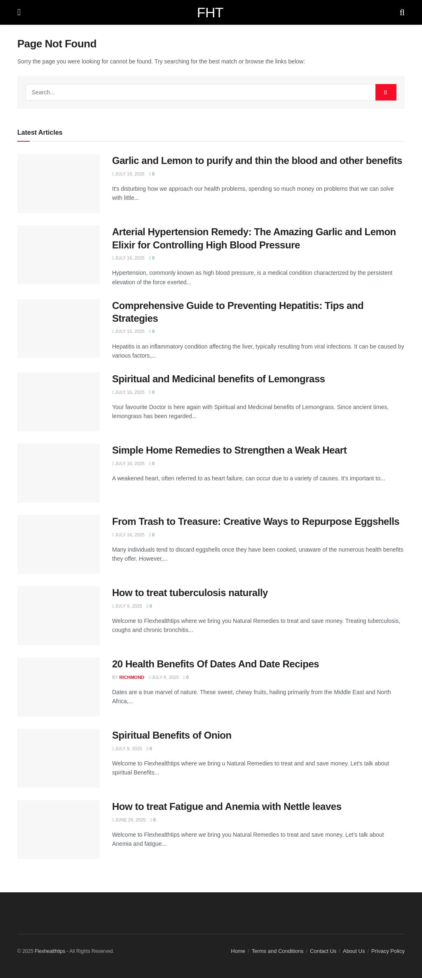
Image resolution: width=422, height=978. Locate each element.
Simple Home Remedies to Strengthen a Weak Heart (229, 450)
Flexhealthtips (50, 951)
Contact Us (323, 951)
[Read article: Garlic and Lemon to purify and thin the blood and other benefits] (58, 183)
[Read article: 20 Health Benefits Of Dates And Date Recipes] (58, 686)
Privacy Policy (388, 951)
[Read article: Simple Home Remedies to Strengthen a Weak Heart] (58, 473)
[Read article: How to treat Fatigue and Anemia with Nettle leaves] (58, 829)
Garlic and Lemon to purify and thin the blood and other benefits (257, 160)
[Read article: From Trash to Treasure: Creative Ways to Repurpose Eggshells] (58, 544)
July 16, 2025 (128, 173)
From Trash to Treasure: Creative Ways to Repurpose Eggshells (255, 521)
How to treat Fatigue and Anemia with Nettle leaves (227, 806)
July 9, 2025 (127, 606)
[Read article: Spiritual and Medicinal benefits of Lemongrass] (58, 401)
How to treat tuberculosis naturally (190, 592)
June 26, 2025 (129, 819)
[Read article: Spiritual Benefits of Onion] (58, 758)
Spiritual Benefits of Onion (172, 735)
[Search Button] (402, 12)
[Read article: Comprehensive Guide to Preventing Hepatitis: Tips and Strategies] (58, 328)
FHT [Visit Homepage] (210, 12)
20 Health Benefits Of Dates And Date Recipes (215, 663)
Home (238, 951)
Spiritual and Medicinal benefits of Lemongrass (218, 378)
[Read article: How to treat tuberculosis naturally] (58, 615)
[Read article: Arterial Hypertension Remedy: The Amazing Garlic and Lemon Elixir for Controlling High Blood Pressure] (58, 254)
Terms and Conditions (278, 951)
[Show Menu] (19, 12)
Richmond (132, 677)
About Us (354, 951)
